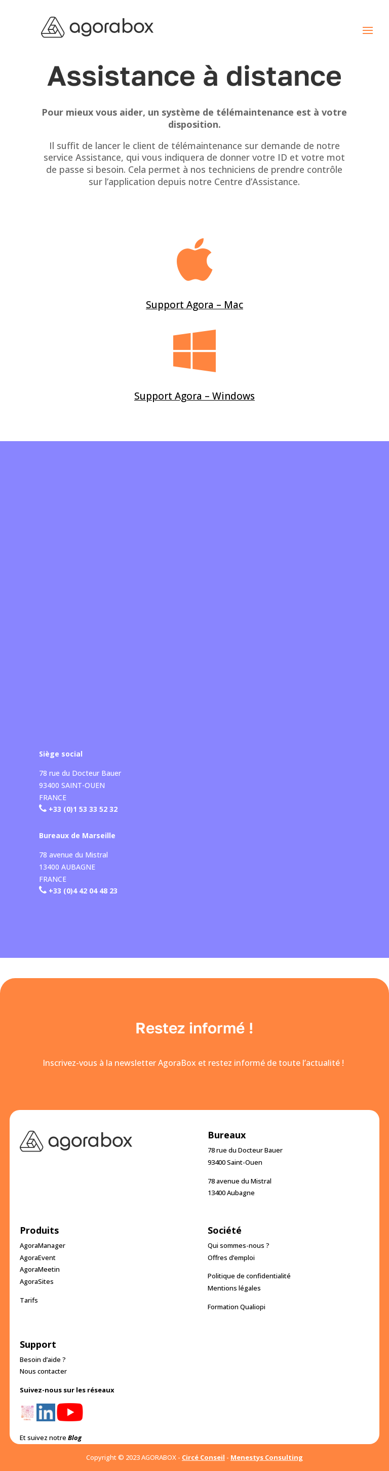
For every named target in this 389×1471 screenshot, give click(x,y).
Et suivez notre (51, 1437)
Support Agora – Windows (194, 396)
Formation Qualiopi (236, 1306)
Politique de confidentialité (249, 1275)
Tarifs (29, 1300)
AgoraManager (42, 1245)
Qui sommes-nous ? (238, 1245)
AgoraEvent (38, 1257)
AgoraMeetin (40, 1269)
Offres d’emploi (231, 1257)
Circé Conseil (203, 1457)
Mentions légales (234, 1288)
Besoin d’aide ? (43, 1359)
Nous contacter (43, 1371)
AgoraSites (37, 1281)
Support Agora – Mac (194, 304)
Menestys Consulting (266, 1457)
